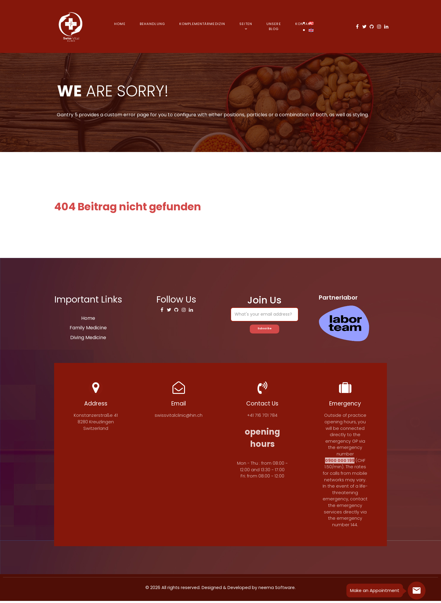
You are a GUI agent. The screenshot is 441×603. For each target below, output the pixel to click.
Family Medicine (88, 327)
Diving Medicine (88, 337)
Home (88, 318)
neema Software (276, 590)
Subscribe (264, 330)
